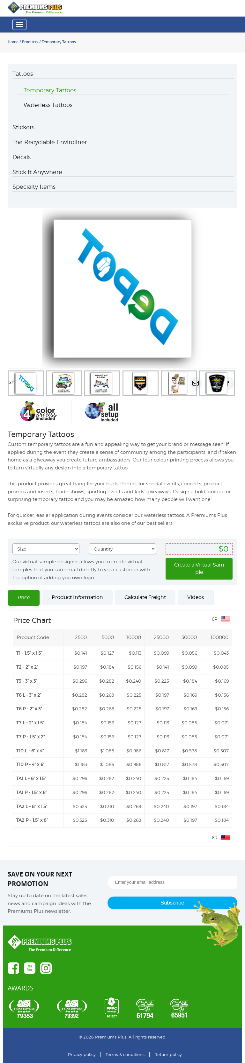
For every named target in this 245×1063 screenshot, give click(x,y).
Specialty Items (34, 186)
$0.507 (221, 750)
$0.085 (221, 667)
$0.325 (80, 806)
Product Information (77, 597)
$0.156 (134, 667)
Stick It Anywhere (37, 172)
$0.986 (133, 750)
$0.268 (106, 695)
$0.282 (106, 681)
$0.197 (80, 667)
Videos (195, 597)
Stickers (23, 127)
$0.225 (161, 681)
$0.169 (222, 681)
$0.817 (162, 750)
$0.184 (107, 667)
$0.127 (107, 653)
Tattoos (22, 73)
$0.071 (221, 722)
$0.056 (189, 653)
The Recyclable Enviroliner (49, 142)
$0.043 (221, 653)
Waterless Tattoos (48, 105)
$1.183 (81, 750)
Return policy (168, 1054)
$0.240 (133, 681)
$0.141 (80, 653)
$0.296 (79, 681)
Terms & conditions (125, 1054)
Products (30, 42)
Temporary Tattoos (50, 90)
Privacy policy (82, 1054)
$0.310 (107, 806)
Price (24, 598)
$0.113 (135, 653)
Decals (21, 157)
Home (13, 42)
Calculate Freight (145, 597)
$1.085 (107, 750)
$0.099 (161, 653)
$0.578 (189, 750)
